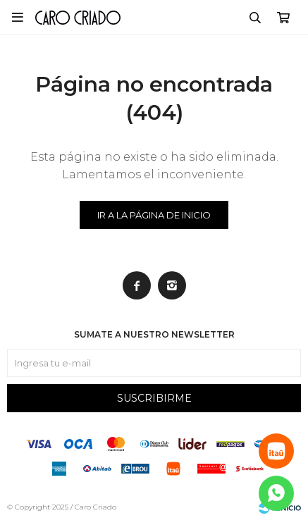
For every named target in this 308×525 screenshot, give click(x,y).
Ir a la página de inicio (154, 215)
